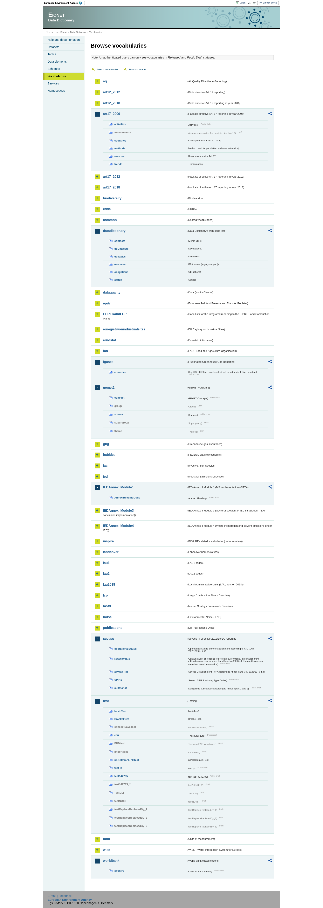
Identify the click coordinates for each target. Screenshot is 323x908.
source (118, 414)
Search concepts (137, 69)
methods (119, 148)
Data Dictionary (78, 32)
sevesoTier (121, 671)
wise (106, 850)
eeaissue (119, 264)
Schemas (54, 68)
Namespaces (56, 90)
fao (105, 351)
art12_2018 (111, 103)
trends (118, 164)
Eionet (63, 32)
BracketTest (121, 719)
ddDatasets (121, 248)
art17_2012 (111, 176)
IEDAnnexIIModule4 (118, 526)
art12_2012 (111, 92)
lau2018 (109, 584)
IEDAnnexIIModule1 (118, 487)
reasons (119, 156)
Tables (52, 54)
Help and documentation (64, 39)
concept (119, 397)
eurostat (109, 340)
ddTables (120, 256)
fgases (108, 362)
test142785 (121, 776)
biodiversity (112, 198)
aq (105, 81)
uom (106, 839)
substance (120, 687)
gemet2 (109, 387)
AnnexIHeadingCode (127, 497)
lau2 (106, 573)
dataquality (111, 292)
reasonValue (122, 658)
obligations (121, 272)
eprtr (106, 303)
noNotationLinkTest (126, 760)
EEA (64, 3)
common (110, 220)
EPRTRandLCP (115, 314)
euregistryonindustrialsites (124, 329)
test (106, 701)
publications (112, 628)
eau (116, 735)
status (118, 279)
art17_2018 (111, 187)
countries (120, 140)
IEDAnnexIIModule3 (118, 510)
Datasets (53, 47)
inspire (108, 541)
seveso (108, 638)
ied (105, 476)
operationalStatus (125, 648)
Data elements (57, 61)
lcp (105, 595)
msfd (107, 606)
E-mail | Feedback (59, 895)
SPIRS (118, 679)
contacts (119, 240)
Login (243, 2)
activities (120, 124)
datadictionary (114, 231)
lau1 (106, 563)
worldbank (111, 860)
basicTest (120, 711)
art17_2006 (111, 114)
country (119, 870)
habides (109, 454)
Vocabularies (57, 76)
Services (53, 83)
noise (107, 617)
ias (105, 465)
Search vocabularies (107, 69)
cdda (107, 209)
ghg (106, 444)
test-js (118, 767)
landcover (111, 552)
